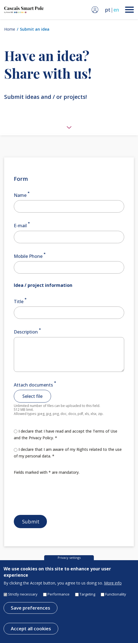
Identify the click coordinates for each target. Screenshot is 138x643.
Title (18, 301)
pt (107, 9)
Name (20, 195)
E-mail (20, 226)
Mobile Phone (28, 256)
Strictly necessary (23, 594)
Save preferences (30, 608)
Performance (58, 594)
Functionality (115, 594)
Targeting (87, 594)
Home (9, 29)
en (116, 9)
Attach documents (33, 385)
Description (26, 332)
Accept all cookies (31, 629)
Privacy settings (69, 558)
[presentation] (56, 494)
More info (113, 583)
